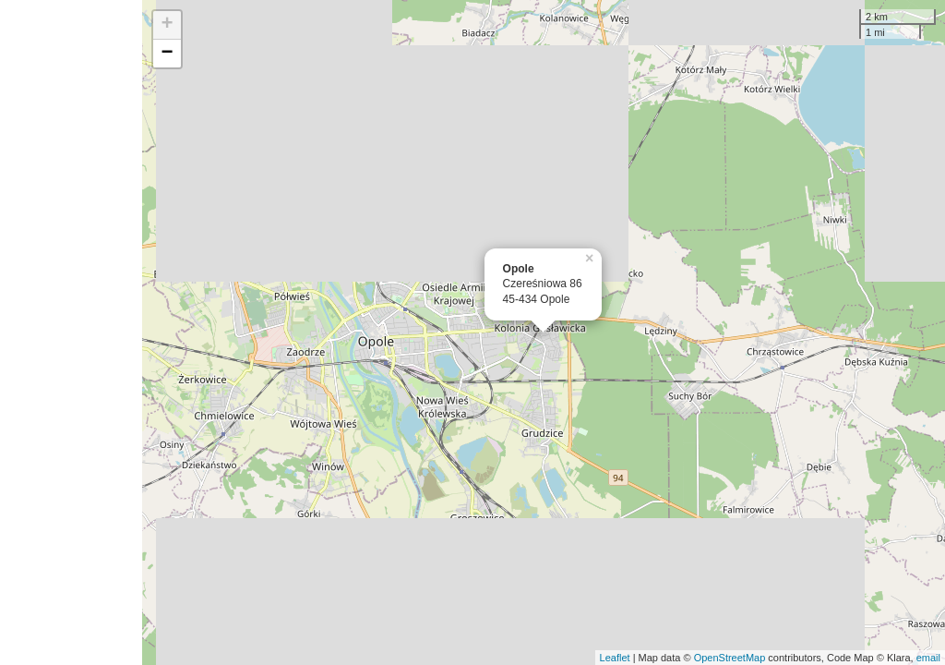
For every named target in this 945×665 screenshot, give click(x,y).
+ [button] (167, 25)
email (928, 657)
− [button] (167, 53)
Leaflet (615, 657)
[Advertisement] (71, 332)
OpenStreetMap (730, 657)
